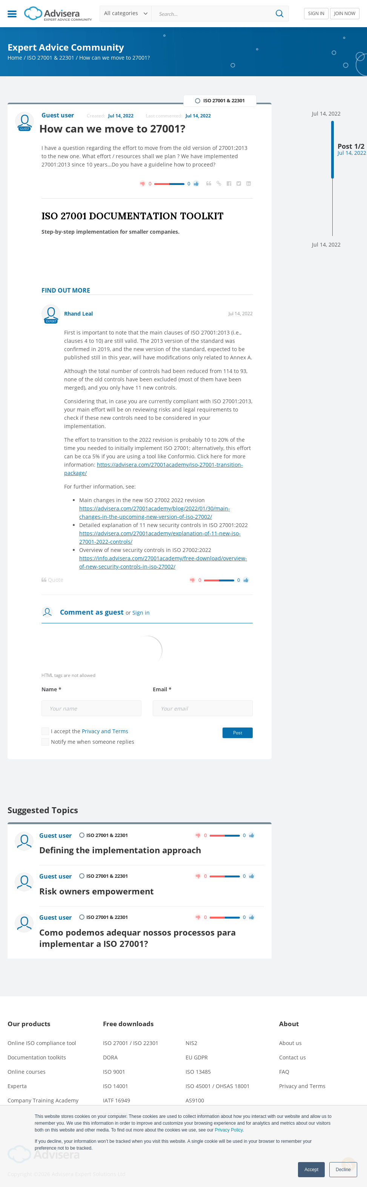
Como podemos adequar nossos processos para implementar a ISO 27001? (138, 934)
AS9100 (195, 1096)
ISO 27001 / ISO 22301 (130, 1038)
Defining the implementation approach (120, 849)
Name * (51, 689)
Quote (52, 580)
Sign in (141, 613)
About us (290, 1038)
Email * (162, 689)
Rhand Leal (78, 314)
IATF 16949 (116, 1096)
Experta (17, 1081)
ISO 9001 (114, 1067)
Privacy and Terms (105, 731)
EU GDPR (197, 1053)
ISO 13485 (198, 1067)
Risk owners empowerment (97, 888)
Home (15, 57)
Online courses (27, 1067)
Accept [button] (311, 1169)
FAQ (284, 1067)
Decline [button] (343, 1169)
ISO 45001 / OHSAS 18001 (218, 1081)
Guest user (56, 836)
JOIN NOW (344, 13)
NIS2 (191, 1038)
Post (237, 733)
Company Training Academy (43, 1096)
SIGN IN (316, 13)
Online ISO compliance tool (42, 1038)
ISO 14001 (115, 1081)
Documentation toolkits (37, 1053)
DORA (110, 1053)
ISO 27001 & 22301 (50, 57)
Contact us (292, 1053)
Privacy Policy (229, 1130)
